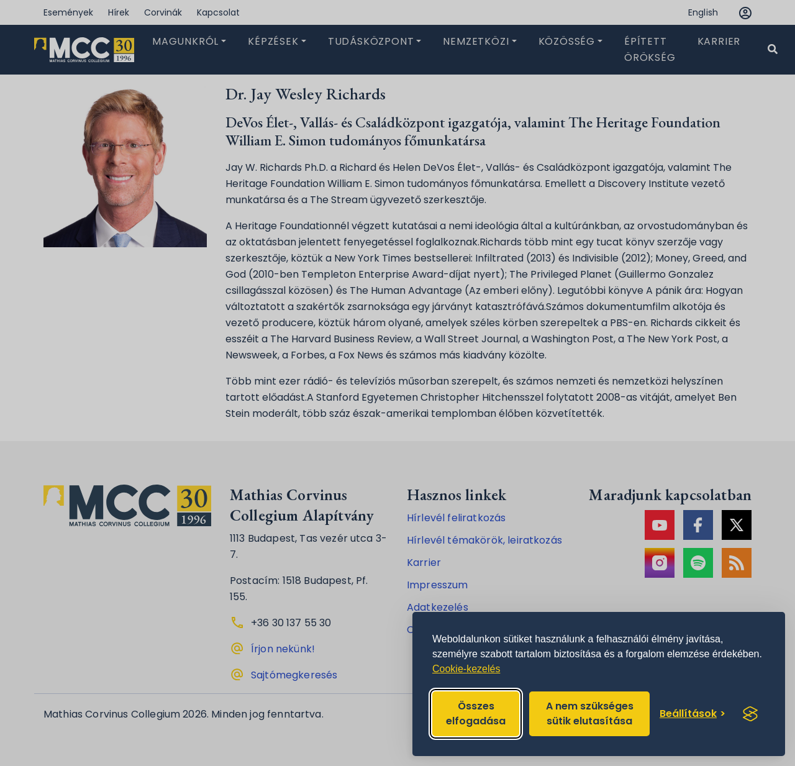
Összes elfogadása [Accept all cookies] (476, 713)
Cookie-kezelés (466, 668)
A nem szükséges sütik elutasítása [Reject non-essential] (590, 713)
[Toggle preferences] (692, 714)
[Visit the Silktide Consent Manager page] (750, 714)
